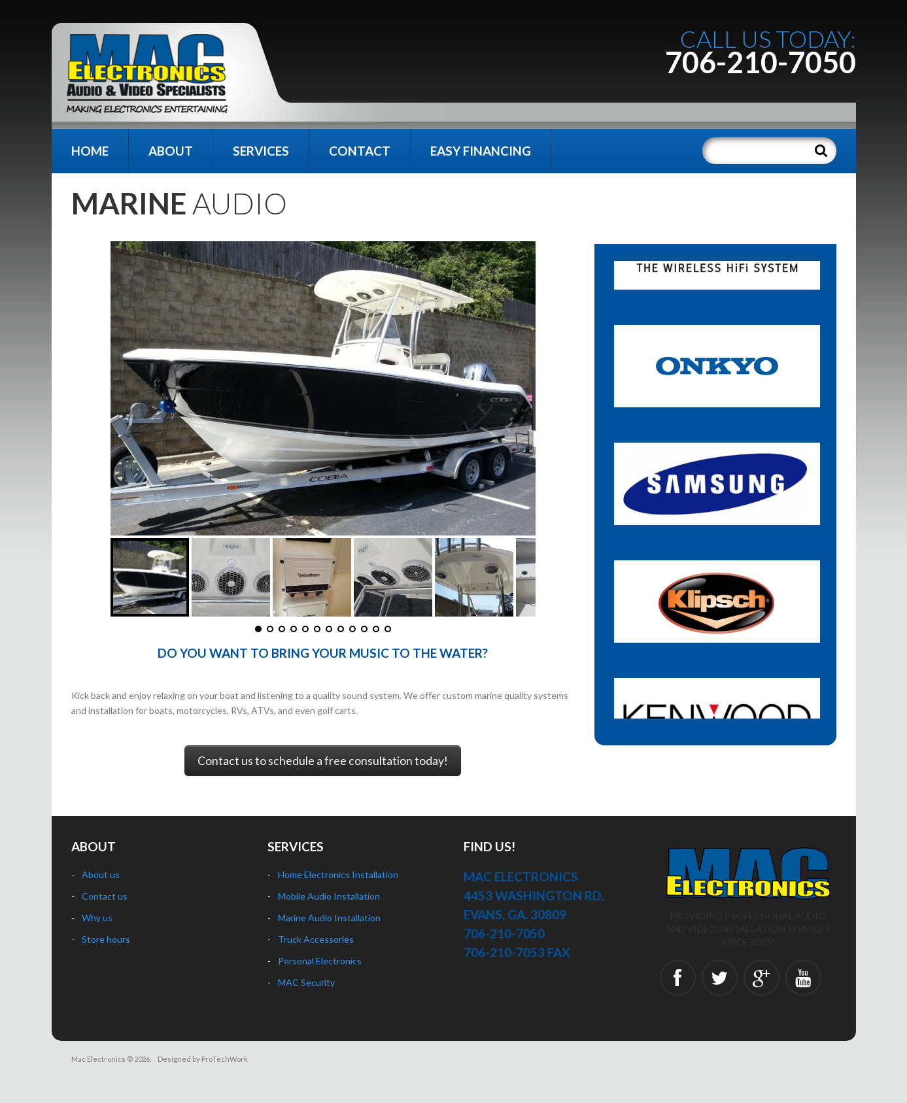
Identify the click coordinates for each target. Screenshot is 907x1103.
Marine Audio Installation (329, 917)
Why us (97, 917)
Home (90, 150)
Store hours (106, 939)
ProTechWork (224, 1059)
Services (261, 150)
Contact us (105, 896)
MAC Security (306, 982)
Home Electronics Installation (338, 874)
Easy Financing (480, 150)
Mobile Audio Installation (329, 896)
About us (101, 874)
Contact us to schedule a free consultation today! (322, 761)
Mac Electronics (98, 1059)
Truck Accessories (316, 939)
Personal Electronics (320, 960)
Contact (359, 150)
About (170, 150)
